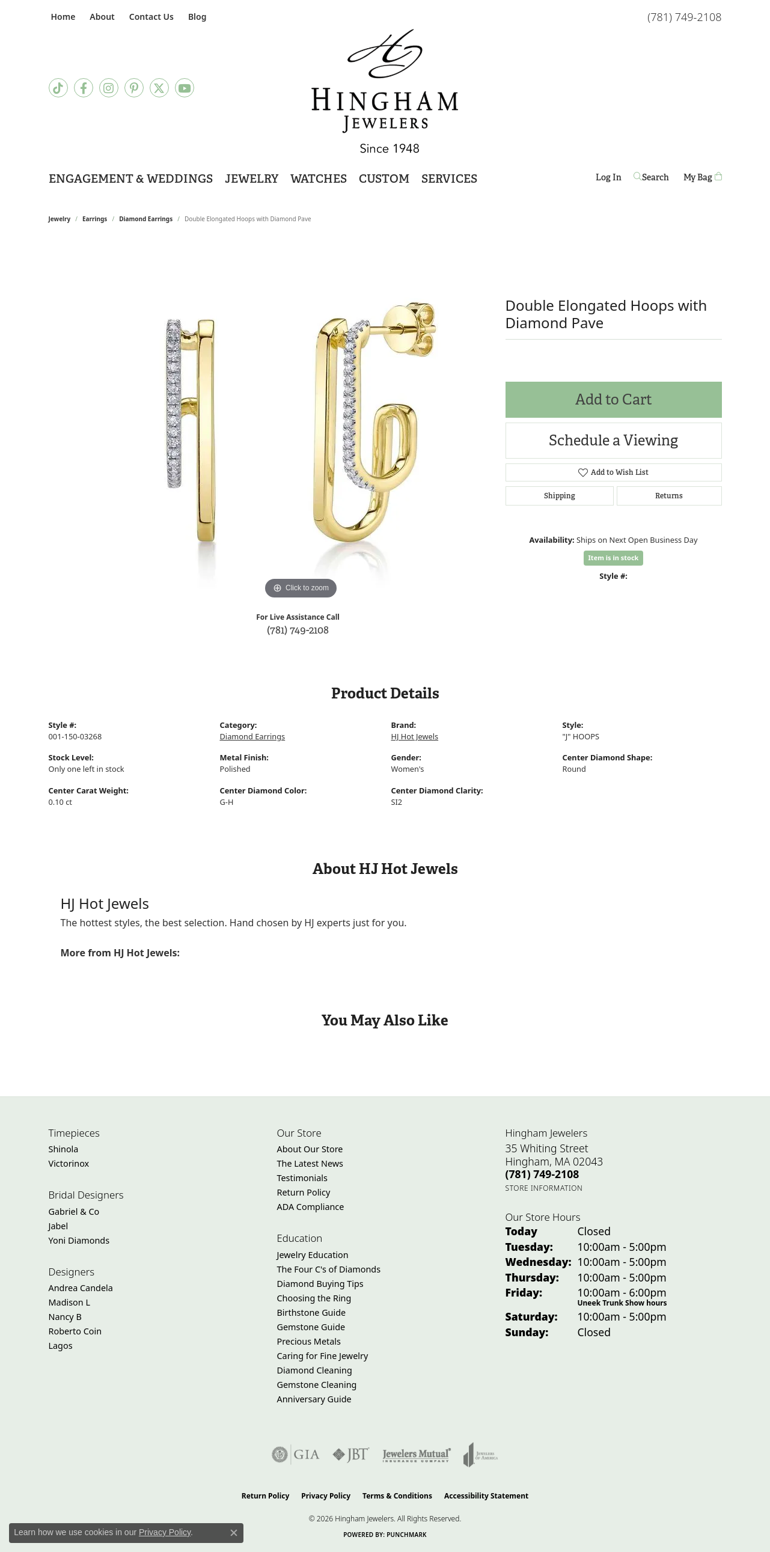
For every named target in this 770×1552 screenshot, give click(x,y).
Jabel (59, 1226)
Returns (669, 496)
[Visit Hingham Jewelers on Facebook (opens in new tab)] (83, 87)
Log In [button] (609, 179)
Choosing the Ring (314, 1298)
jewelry (60, 219)
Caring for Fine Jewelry (322, 1355)
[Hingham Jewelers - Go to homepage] (385, 91)
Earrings (94, 219)
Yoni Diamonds (79, 1240)
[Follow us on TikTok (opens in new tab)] (58, 87)
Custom (384, 178)
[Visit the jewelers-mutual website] (416, 1455)
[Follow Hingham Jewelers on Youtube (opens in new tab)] (184, 87)
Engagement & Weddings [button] (131, 178)
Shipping (559, 496)
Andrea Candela (81, 1288)
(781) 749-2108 (298, 630)
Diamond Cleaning (314, 1370)
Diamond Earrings (146, 219)
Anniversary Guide (314, 1399)
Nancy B (65, 1316)
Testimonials (302, 1178)
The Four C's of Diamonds (329, 1269)
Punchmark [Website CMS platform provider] (407, 1534)
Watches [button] (318, 178)
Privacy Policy (325, 1496)
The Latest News (310, 1163)
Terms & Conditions (397, 1496)
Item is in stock (613, 557)
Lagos (61, 1345)
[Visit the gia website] (296, 1455)
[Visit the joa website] (480, 1455)
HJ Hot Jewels (415, 736)
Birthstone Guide (311, 1312)
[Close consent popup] (233, 1532)
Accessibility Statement (486, 1496)
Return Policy (304, 1192)
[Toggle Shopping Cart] (702, 177)
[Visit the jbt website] (351, 1455)
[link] (62, 16)
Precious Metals (309, 1341)
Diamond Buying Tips (320, 1283)
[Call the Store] (542, 1174)
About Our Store (310, 1149)
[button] (100, 16)
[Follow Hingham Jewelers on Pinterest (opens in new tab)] (134, 87)
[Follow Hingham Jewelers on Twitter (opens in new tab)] (159, 87)
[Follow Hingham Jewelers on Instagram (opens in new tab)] (108, 87)
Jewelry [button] (251, 178)
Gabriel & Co (74, 1211)
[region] (301, 422)
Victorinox (69, 1163)
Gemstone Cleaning (317, 1384)
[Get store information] (544, 1188)
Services (449, 178)
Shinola (64, 1149)
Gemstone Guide (311, 1327)
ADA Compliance (310, 1206)
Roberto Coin (75, 1331)
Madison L (69, 1302)
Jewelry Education (313, 1254)
